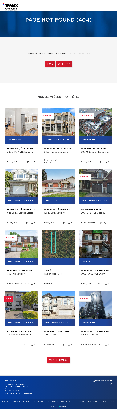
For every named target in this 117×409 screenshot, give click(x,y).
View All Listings (58, 360)
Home (50, 64)
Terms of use (102, 401)
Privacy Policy (92, 401)
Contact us (64, 64)
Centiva (62, 406)
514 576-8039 (13, 391)
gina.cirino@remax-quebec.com (21, 393)
